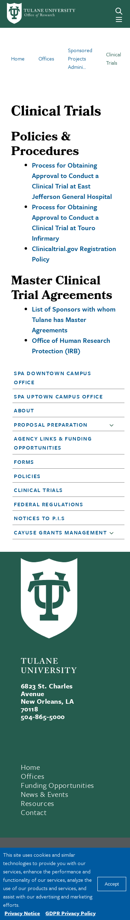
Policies (27, 476)
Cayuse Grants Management (60, 532)
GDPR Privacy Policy (70, 913)
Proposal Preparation (51, 424)
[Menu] (119, 19)
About (24, 410)
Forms (24, 462)
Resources (37, 803)
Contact (34, 812)
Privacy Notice (22, 913)
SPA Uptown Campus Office (58, 396)
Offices (33, 776)
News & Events (45, 794)
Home (30, 767)
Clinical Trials (38, 490)
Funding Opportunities (57, 785)
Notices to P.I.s (39, 518)
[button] (64, 378)
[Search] (119, 11)
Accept (112, 884)
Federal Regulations (48, 504)
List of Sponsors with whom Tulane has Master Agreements (73, 319)
